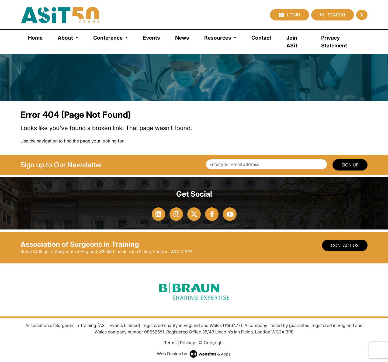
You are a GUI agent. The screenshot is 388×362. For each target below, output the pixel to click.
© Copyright (211, 342)
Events (151, 37)
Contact (261, 37)
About (66, 37)
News (182, 37)
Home (35, 37)
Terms (170, 342)
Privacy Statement (334, 41)
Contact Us (345, 245)
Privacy (187, 342)
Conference (108, 37)
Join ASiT (292, 41)
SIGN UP (350, 165)
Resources (218, 37)
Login (289, 15)
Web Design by (194, 353)
